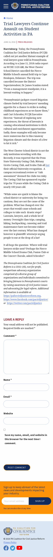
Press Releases (25, 42)
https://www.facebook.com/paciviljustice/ (26, 299)
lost (47, 165)
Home (8, 18)
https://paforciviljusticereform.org (22, 295)
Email (8, 396)
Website (8, 413)
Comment (10, 335)
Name (8, 379)
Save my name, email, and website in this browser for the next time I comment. (26, 439)
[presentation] (25, 457)
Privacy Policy (10, 542)
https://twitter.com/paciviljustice (24, 303)
